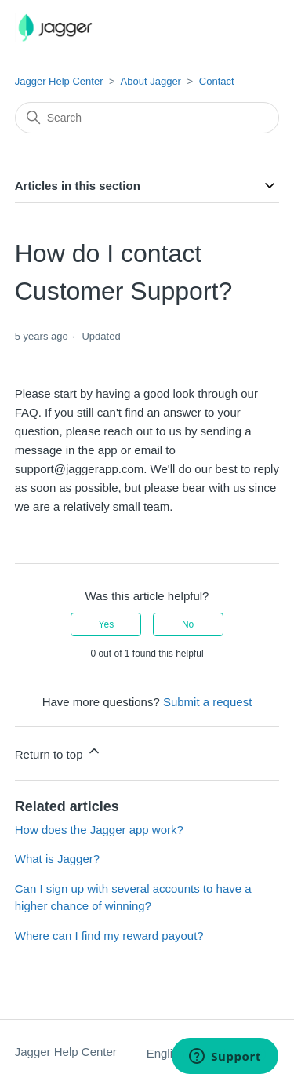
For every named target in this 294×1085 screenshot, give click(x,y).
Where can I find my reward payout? (109, 935)
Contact (216, 81)
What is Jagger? (57, 858)
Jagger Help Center (59, 81)
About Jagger (151, 81)
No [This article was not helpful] (188, 624)
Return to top (58, 752)
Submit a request (207, 701)
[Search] (147, 117)
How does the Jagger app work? (99, 829)
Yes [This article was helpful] (106, 624)
